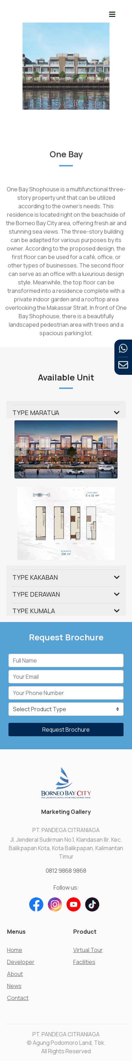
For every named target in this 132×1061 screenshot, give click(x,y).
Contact (18, 998)
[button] (22, 449)
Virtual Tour (88, 950)
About (15, 974)
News (14, 986)
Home (14, 950)
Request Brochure (66, 729)
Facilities (84, 962)
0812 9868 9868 (66, 870)
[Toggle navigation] (112, 14)
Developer (20, 962)
